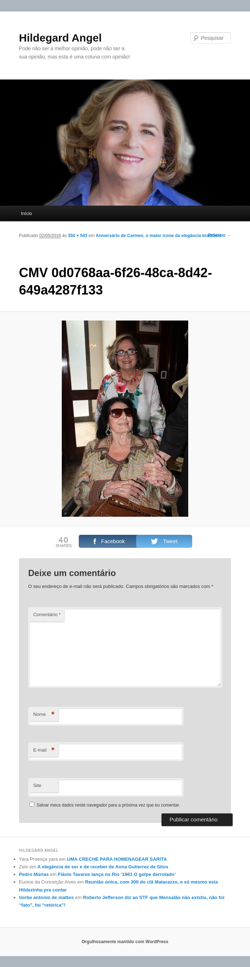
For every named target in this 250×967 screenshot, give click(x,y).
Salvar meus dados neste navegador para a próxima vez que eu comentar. (108, 805)
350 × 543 (77, 235)
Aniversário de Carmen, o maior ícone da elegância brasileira (158, 235)
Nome (44, 714)
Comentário (47, 614)
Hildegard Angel (60, 38)
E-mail (44, 750)
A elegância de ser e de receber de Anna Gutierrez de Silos (102, 866)
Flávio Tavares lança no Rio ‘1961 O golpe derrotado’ (117, 874)
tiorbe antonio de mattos (46, 897)
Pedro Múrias (34, 874)
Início (26, 213)
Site (37, 785)
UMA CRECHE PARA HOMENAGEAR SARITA (117, 859)
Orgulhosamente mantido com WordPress (125, 941)
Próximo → (219, 235)
